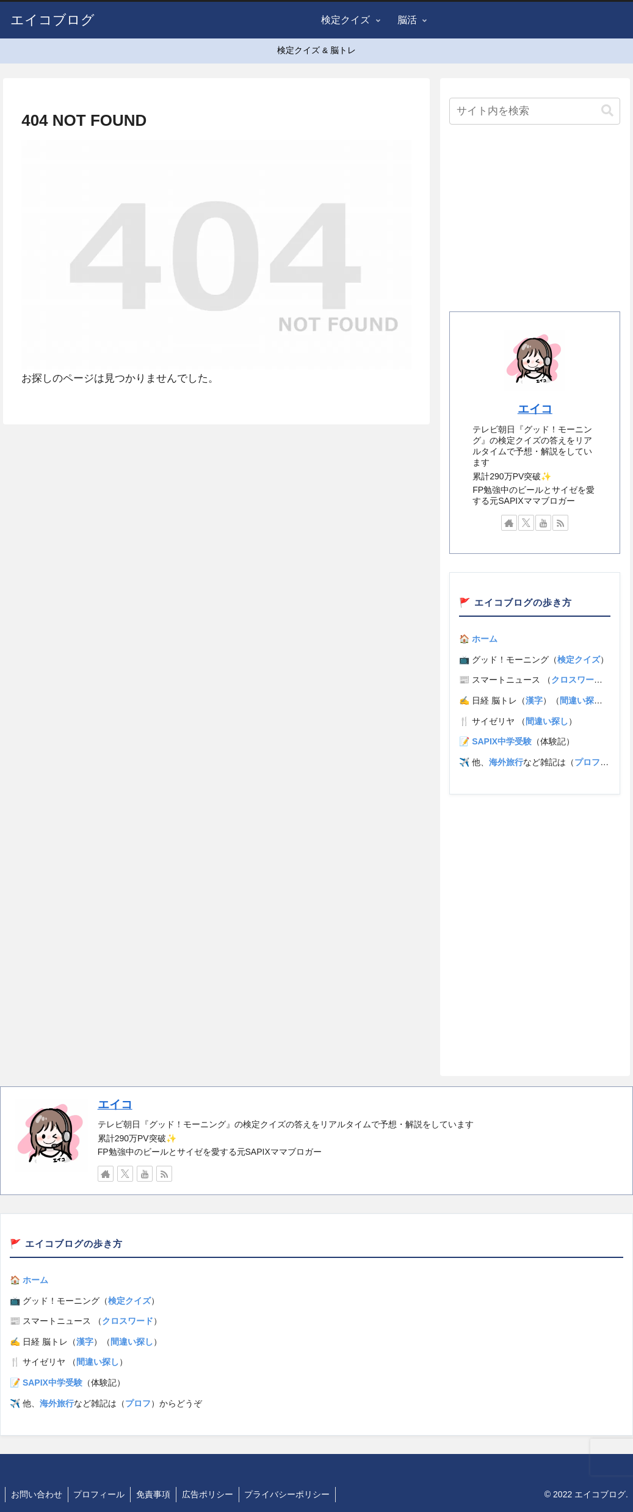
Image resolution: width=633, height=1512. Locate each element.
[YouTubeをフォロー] (543, 523)
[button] (607, 111)
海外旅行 (506, 762)
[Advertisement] (534, 221)
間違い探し (581, 700)
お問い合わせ (37, 1494)
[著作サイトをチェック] (509, 523)
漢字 (534, 700)
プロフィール (101, 1494)
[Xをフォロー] (526, 523)
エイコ (535, 408)
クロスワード (576, 680)
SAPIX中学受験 (502, 741)
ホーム (484, 639)
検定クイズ (578, 659)
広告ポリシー (212, 1494)
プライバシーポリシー (293, 1494)
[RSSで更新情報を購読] (560, 523)
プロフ (587, 762)
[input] (534, 111)
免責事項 (157, 1494)
